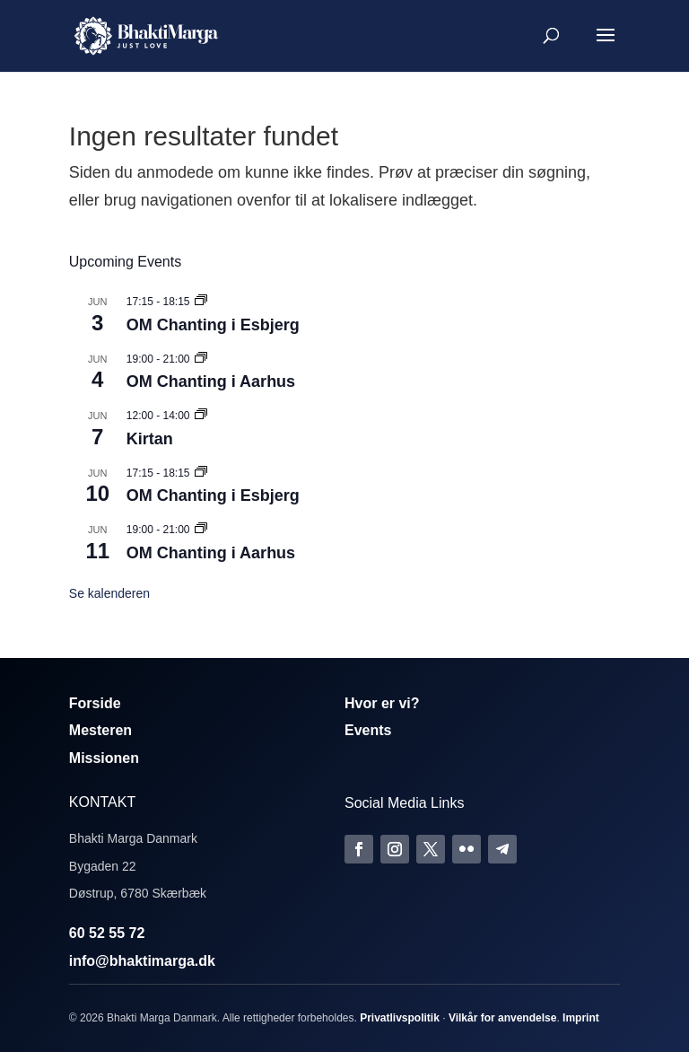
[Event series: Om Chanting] (201, 301)
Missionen (104, 758)
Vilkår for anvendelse (503, 1018)
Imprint (581, 1018)
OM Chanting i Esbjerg (213, 325)
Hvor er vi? (382, 703)
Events (367, 730)
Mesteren (100, 730)
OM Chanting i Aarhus (210, 381)
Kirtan (149, 439)
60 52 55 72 (107, 933)
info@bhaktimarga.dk (142, 961)
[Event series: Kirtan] (201, 415)
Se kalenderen (109, 593)
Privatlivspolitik (400, 1018)
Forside (95, 703)
